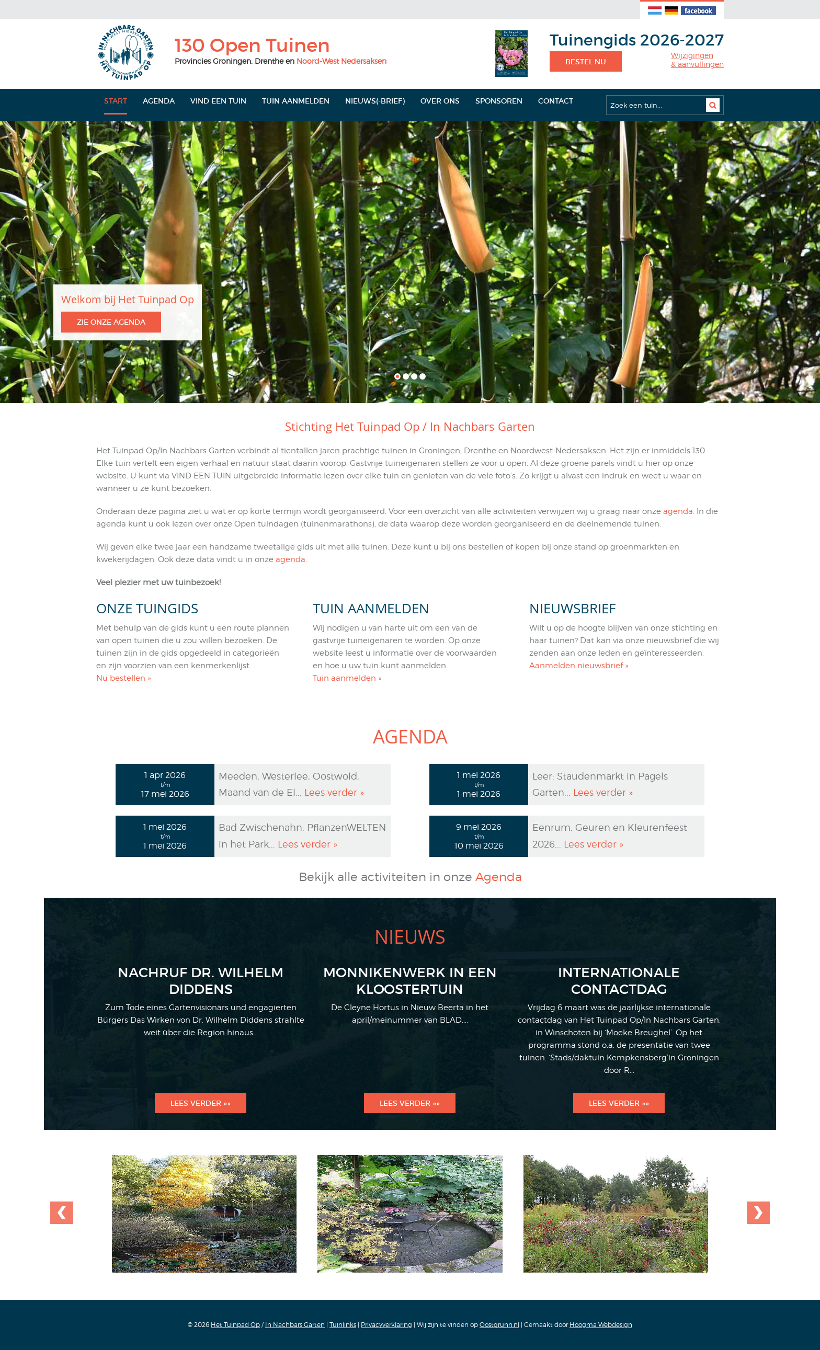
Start (115, 101)
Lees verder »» (200, 1103)
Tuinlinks (342, 1325)
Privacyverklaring (386, 1325)
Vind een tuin (218, 101)
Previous (757, 1213)
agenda (678, 511)
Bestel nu (585, 61)
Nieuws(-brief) (375, 101)
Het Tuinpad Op (235, 1325)
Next (63, 1213)
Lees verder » (334, 792)
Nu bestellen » (123, 678)
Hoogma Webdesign (601, 1325)
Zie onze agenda (111, 322)
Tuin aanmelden (295, 101)
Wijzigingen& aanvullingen (697, 59)
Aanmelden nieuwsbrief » (579, 665)
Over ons (440, 101)
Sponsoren (498, 101)
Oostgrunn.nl (499, 1325)
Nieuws (410, 936)
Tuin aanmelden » (347, 678)
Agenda (159, 101)
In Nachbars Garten (295, 1325)
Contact (555, 101)
